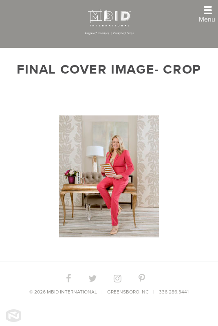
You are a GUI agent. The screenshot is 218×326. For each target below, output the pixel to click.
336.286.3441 (174, 292)
